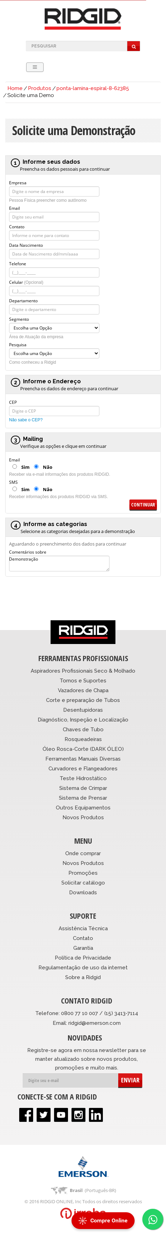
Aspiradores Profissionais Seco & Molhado (83, 671)
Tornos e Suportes (83, 681)
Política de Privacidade (83, 958)
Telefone (17, 263)
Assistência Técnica (83, 928)
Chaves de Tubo (83, 729)
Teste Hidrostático (83, 778)
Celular (26, 281)
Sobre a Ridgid (83, 977)
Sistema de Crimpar (83, 788)
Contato (16, 226)
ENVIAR (130, 1080)
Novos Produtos (83, 817)
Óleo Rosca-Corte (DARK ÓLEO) (83, 749)
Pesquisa (18, 344)
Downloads (83, 892)
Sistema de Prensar (83, 798)
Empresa (18, 182)
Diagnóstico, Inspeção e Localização (83, 720)
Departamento (23, 300)
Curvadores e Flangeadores (83, 768)
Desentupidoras (83, 710)
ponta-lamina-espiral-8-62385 (92, 88)
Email (14, 207)
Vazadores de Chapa (83, 690)
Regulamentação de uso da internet (83, 967)
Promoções (83, 873)
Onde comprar (83, 853)
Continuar (143, 504)
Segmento (19, 318)
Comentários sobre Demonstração (27, 551)
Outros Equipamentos (83, 808)
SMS (13, 481)
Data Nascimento (26, 244)
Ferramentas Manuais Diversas (83, 759)
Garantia (83, 948)
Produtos (39, 88)
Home (15, 88)
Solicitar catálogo (83, 883)
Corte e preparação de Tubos (83, 700)
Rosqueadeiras (83, 739)
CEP (13, 401)
